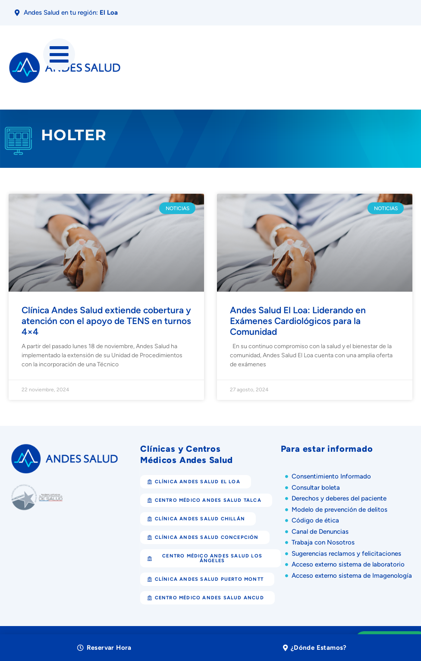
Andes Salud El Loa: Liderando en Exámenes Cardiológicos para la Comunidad (298, 321)
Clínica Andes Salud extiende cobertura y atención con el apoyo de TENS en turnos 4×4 (106, 321)
